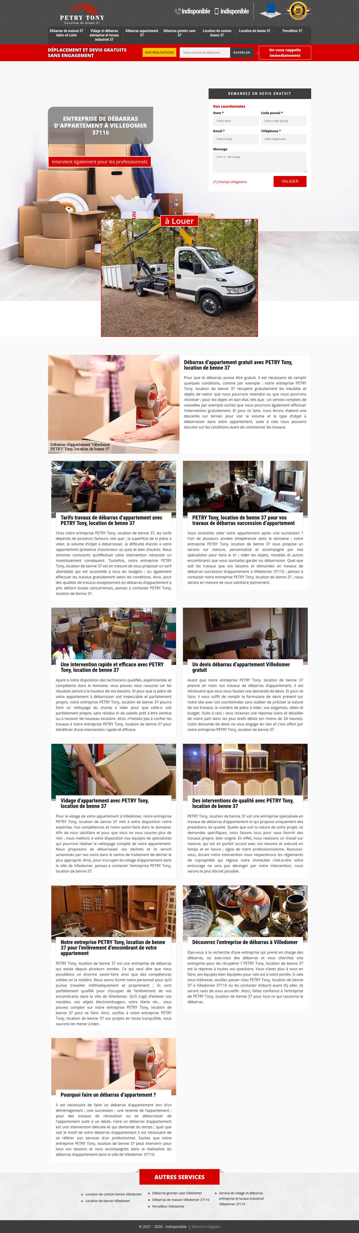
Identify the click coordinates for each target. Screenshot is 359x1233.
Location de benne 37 (254, 31)
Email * (219, 131)
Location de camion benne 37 (217, 33)
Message (220, 149)
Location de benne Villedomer (107, 1201)
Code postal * (272, 113)
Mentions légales (205, 1226)
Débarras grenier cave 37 (179, 33)
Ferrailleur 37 (292, 31)
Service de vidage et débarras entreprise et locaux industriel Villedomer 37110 (241, 1198)
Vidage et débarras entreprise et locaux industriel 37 (104, 35)
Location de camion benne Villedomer (113, 1194)
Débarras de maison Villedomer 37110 (180, 1199)
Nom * (218, 113)
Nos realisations (159, 52)
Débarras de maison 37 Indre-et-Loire (66, 33)
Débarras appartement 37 (141, 33)
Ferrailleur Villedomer (168, 1206)
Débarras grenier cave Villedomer (177, 1193)
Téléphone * (271, 131)
